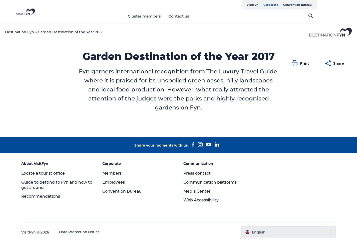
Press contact (198, 173)
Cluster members (164, 16)
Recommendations (43, 196)
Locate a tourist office (46, 173)
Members (113, 173)
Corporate (311, 5)
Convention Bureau (337, 5)
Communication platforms (211, 182)
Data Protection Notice (82, 232)
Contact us (198, 16)
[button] (301, 63)
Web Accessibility (201, 200)
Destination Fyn (19, 32)
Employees (115, 182)
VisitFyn (293, 5)
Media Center (197, 191)
